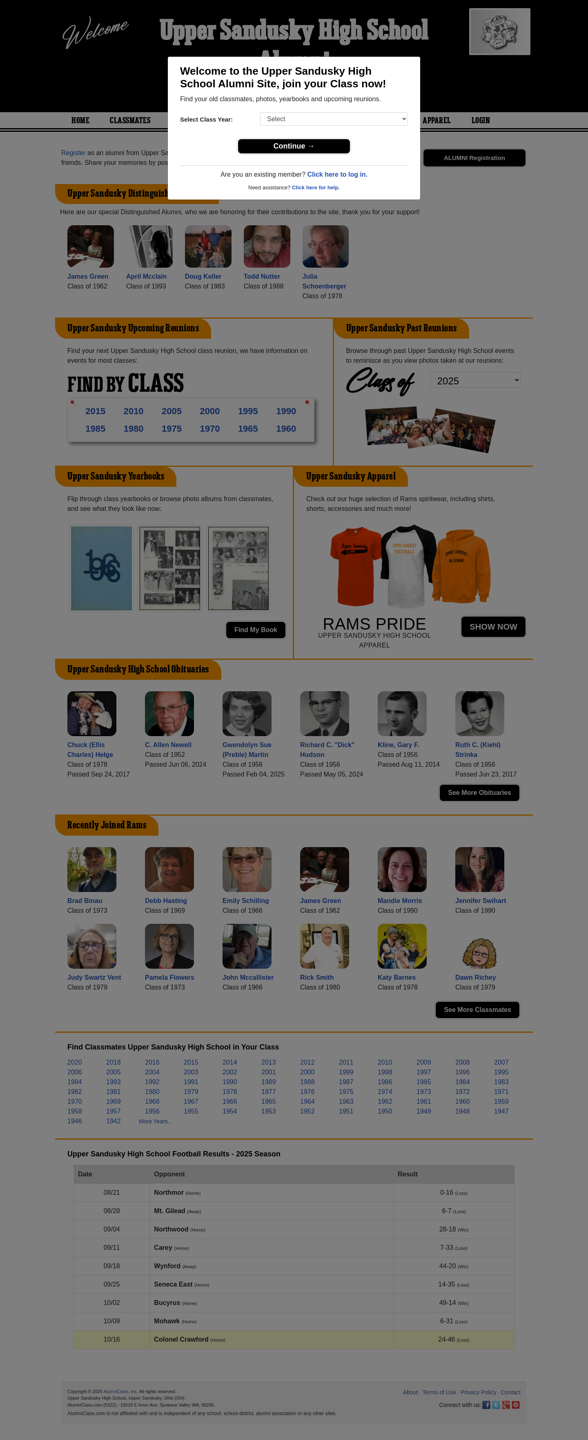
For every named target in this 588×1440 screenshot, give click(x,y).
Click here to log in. (337, 174)
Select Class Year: (206, 119)
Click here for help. (316, 187)
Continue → (294, 146)
